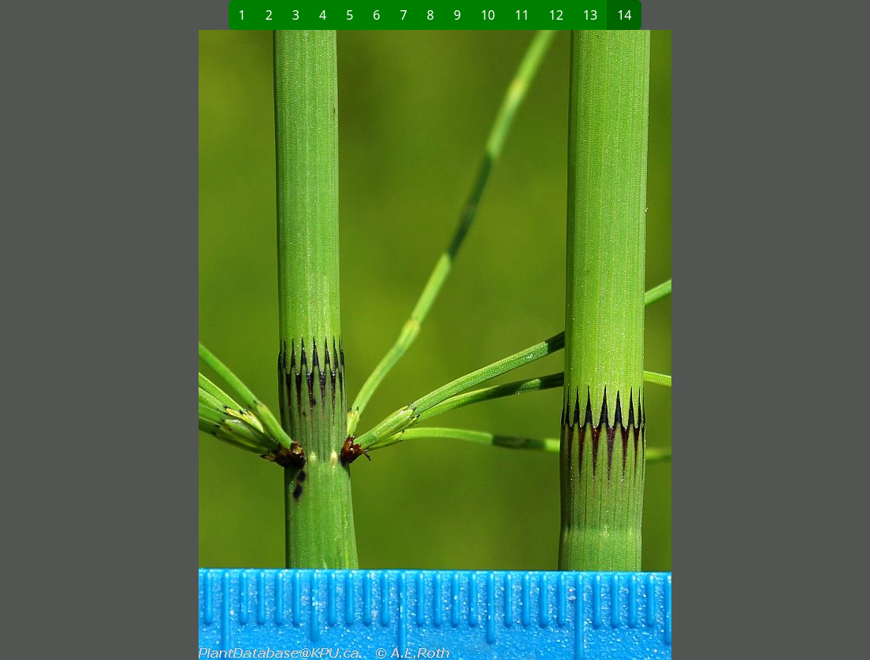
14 (624, 15)
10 (488, 15)
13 (590, 15)
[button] (250, 345)
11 (522, 15)
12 (556, 15)
